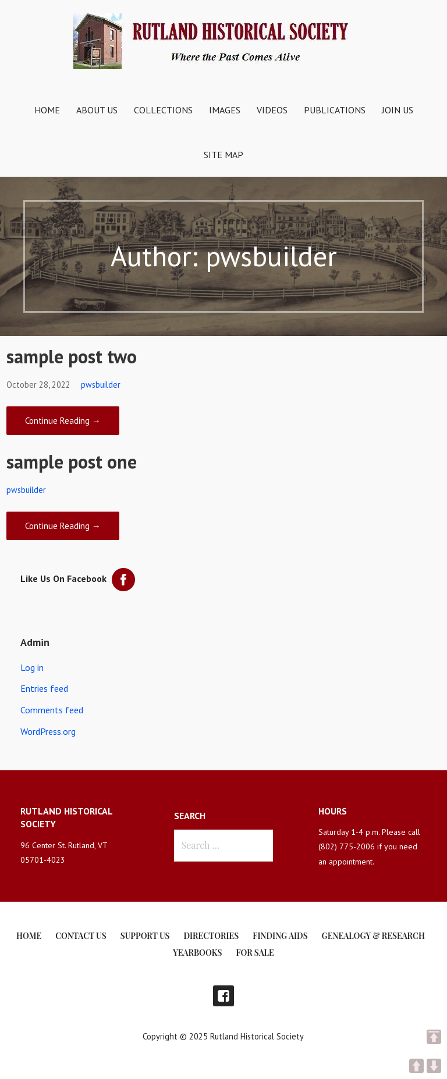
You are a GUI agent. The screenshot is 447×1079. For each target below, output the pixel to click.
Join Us (397, 110)
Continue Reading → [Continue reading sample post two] (63, 420)
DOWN (434, 1066)
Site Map (223, 154)
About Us (97, 110)
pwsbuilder (100, 384)
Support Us (145, 935)
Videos (272, 110)
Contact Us (80, 935)
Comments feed (51, 710)
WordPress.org (48, 731)
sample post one (71, 461)
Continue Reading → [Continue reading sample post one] (63, 525)
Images (224, 110)
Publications (335, 110)
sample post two (71, 356)
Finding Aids (280, 935)
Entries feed (44, 688)
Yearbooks (197, 952)
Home (47, 110)
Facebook (223, 995)
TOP (434, 1037)
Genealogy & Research (373, 935)
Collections (163, 110)
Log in (32, 667)
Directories (211, 935)
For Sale (255, 952)
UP (416, 1066)
